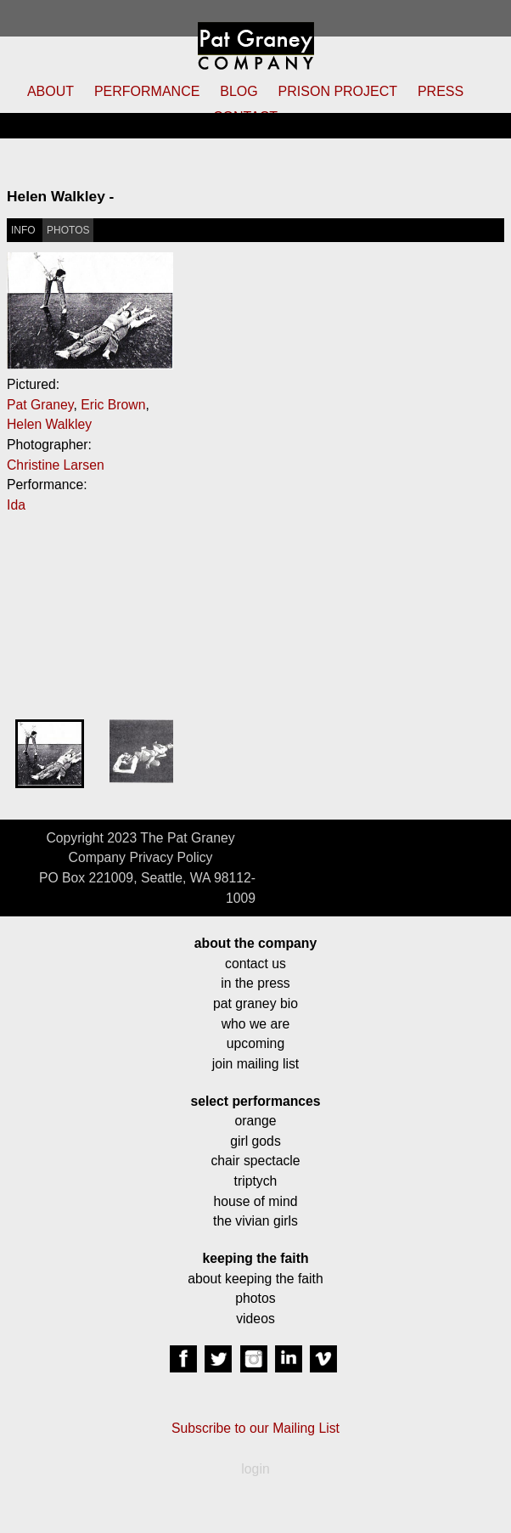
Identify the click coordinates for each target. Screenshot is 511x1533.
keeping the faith (255, 1258)
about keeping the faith (255, 1278)
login (255, 1469)
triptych (256, 1181)
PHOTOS (68, 230)
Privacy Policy (170, 857)
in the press (255, 983)
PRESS (440, 91)
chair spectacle (255, 1160)
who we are (256, 1024)
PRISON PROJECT (337, 91)
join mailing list (255, 1064)
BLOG (238, 91)
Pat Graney (40, 404)
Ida (16, 505)
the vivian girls (255, 1221)
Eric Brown (113, 404)
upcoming (255, 1043)
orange (255, 1120)
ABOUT (50, 91)
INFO (23, 230)
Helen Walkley (49, 424)
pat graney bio (255, 1003)
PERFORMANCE (146, 91)
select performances (255, 1101)
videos (255, 1318)
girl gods (255, 1141)
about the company (255, 943)
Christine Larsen (55, 465)
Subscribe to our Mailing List (255, 1428)
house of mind (256, 1201)
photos (255, 1298)
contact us (255, 963)
